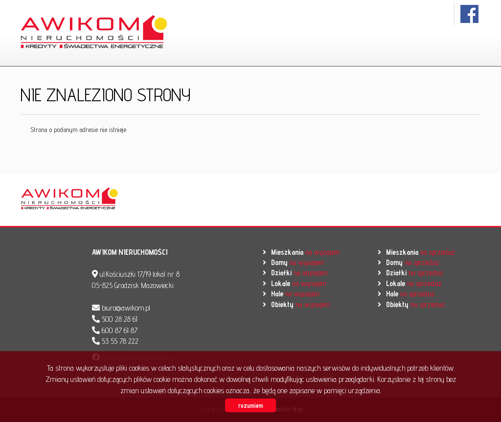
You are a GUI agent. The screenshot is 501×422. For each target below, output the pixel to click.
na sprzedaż (420, 252)
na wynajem (305, 252)
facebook (469, 14)
